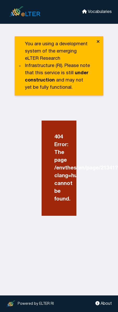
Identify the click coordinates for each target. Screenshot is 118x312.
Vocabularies (97, 11)
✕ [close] (98, 42)
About (103, 303)
